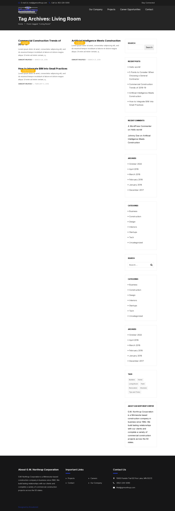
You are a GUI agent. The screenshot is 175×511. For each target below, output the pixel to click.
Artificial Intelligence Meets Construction (96, 40)
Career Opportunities (130, 9)
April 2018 (134, 169)
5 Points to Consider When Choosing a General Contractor (141, 75)
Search (131, 43)
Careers (94, 478)
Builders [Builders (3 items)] (132, 380)
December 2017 (136, 190)
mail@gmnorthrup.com (38, 3)
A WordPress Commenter (140, 126)
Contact (149, 9)
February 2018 (136, 179)
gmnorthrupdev (25, 60)
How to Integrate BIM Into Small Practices (42, 68)
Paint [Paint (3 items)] (142, 384)
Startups (79, 43)
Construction (28, 71)
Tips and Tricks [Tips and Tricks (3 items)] (134, 392)
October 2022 (135, 164)
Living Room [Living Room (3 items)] (133, 384)
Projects (111, 9)
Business (133, 211)
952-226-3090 (64, 3)
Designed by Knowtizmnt (28, 507)
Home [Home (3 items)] (140, 380)
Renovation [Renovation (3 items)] (133, 388)
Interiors (133, 227)
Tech (131, 237)
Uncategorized (136, 242)
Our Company (96, 9)
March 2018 (134, 174)
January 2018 (135, 185)
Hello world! (134, 67)
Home (20, 24)
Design (25, 43)
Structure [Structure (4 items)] (143, 388)
